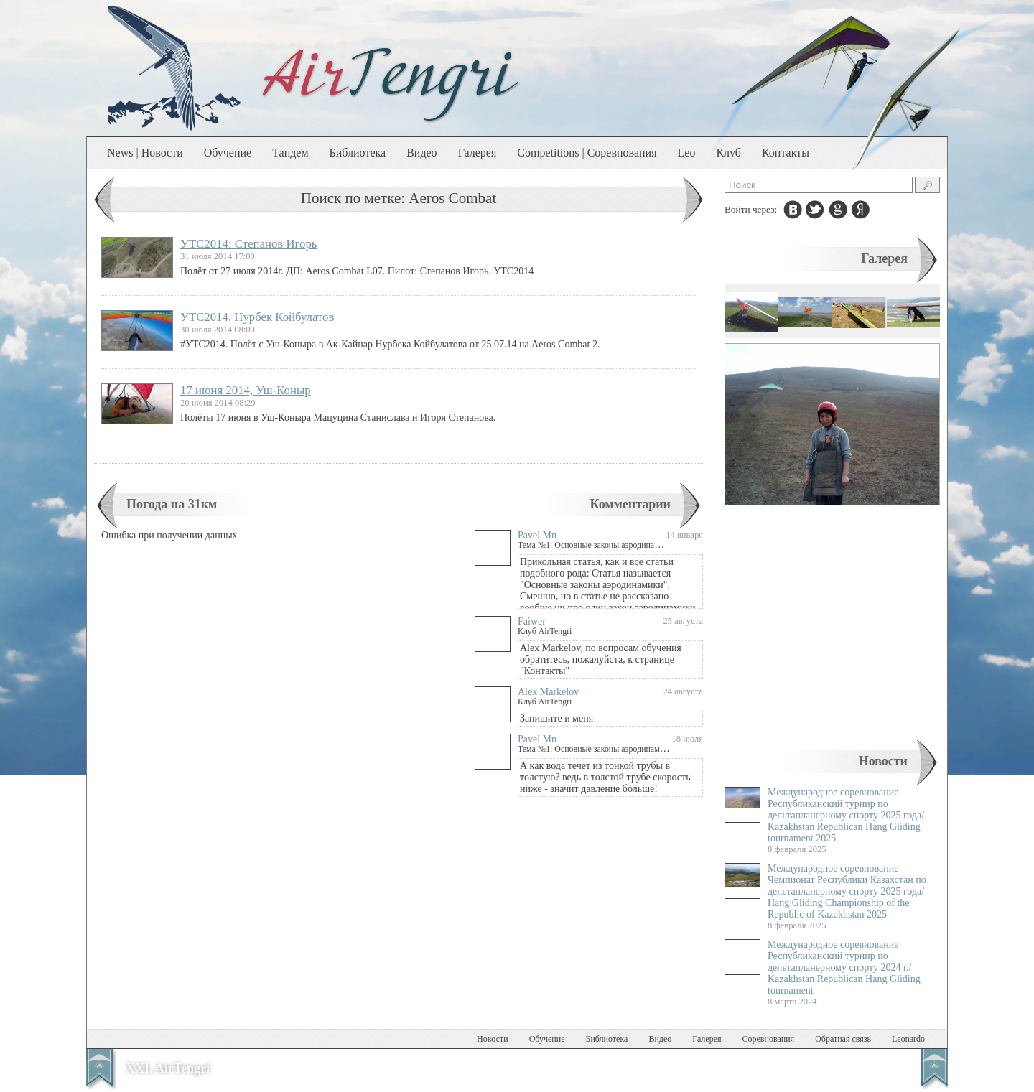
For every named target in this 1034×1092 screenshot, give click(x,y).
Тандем (290, 152)
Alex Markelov (548, 691)
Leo (687, 152)
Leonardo (908, 1039)
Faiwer (532, 621)
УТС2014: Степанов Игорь (248, 244)
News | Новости (145, 152)
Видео (421, 152)
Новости (883, 761)
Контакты (785, 152)
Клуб (728, 152)
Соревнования (768, 1039)
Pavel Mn (537, 535)
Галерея (477, 152)
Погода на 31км (171, 504)
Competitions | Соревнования (586, 152)
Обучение (227, 152)
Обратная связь (843, 1039)
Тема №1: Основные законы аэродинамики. (596, 545)
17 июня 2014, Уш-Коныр (245, 390)
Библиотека (358, 152)
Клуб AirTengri (545, 631)
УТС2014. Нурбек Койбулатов (257, 317)
